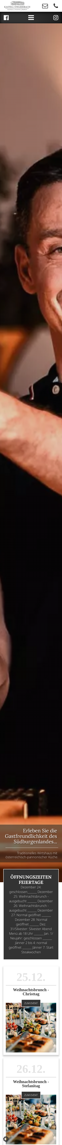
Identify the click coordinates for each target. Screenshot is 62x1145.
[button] (6, 1139)
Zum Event (31, 1003)
